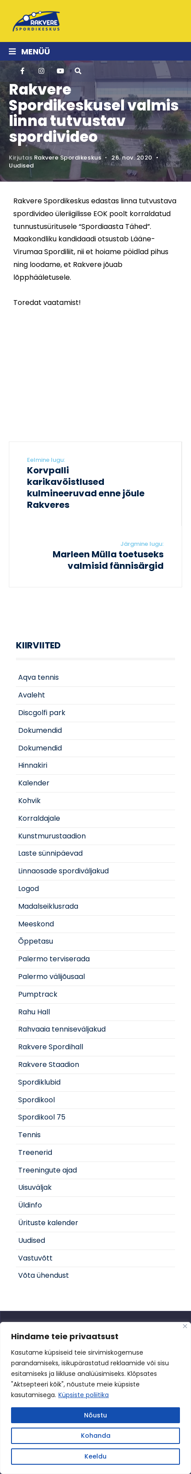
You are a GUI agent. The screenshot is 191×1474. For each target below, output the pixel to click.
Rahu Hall (34, 1012)
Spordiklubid (39, 1082)
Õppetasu (35, 941)
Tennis (29, 1135)
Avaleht (31, 695)
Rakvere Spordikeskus (67, 157)
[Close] (185, 1326)
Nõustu (95, 1415)
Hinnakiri (32, 765)
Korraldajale (39, 818)
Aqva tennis (38, 677)
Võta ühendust (43, 1275)
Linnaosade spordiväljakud (63, 871)
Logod (28, 889)
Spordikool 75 (41, 1117)
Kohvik (29, 801)
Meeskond (36, 924)
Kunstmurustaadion (52, 836)
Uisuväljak (35, 1187)
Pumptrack (37, 994)
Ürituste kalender (48, 1223)
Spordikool (36, 1100)
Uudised (21, 165)
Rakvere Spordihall (50, 1047)
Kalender (34, 783)
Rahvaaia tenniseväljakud (62, 1029)
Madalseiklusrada (48, 906)
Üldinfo (30, 1205)
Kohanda (96, 1435)
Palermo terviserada (54, 959)
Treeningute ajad (47, 1170)
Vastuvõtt (35, 1258)
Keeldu (95, 1456)
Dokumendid (40, 730)
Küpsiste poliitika (83, 1394)
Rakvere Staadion (48, 1064)
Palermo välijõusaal (51, 976)
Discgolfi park (41, 713)
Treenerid (35, 1152)
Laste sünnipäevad (50, 853)
